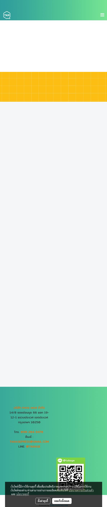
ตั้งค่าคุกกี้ (43, 501)
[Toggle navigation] (102, 15)
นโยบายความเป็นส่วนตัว (81, 490)
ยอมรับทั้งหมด (61, 501)
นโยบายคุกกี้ (22, 494)
